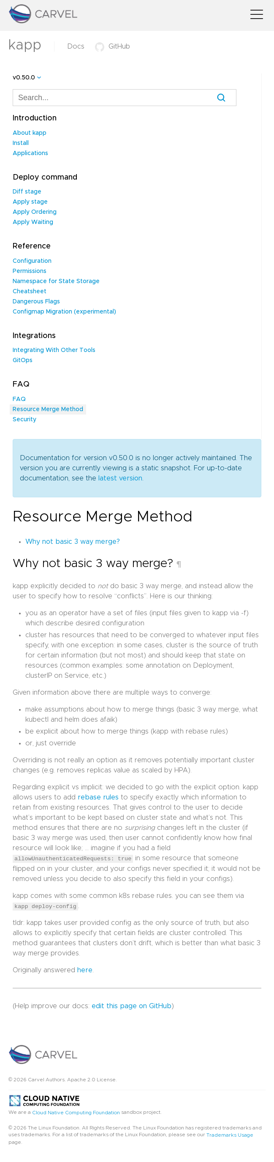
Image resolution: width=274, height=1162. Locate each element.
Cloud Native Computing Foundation (76, 1112)
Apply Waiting (33, 222)
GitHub (112, 46)
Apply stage (30, 202)
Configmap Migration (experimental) (64, 312)
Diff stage (27, 192)
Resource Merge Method (48, 409)
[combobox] (124, 97)
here (84, 969)
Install (21, 143)
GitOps (23, 360)
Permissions (29, 271)
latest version (120, 478)
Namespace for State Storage (56, 281)
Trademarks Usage (229, 1134)
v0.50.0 (24, 78)
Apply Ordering (35, 212)
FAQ (19, 399)
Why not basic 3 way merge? (72, 541)
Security (24, 420)
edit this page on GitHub (131, 1005)
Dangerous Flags (36, 302)
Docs (75, 46)
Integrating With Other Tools (54, 350)
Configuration (32, 261)
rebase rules (98, 797)
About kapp (29, 133)
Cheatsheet (29, 292)
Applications (30, 153)
